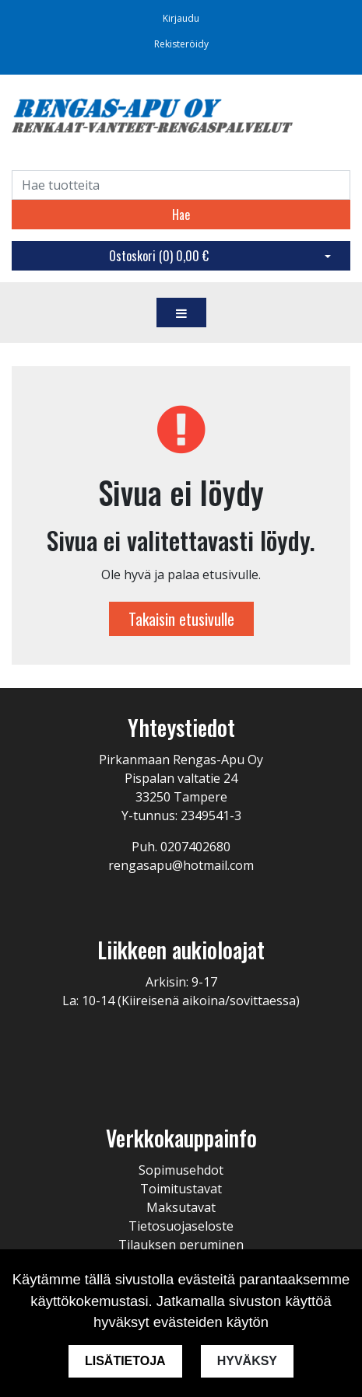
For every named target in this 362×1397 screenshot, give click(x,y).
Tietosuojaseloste (181, 1226)
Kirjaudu (181, 18)
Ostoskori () (159, 255)
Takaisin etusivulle (181, 618)
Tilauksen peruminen (181, 1244)
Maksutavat (181, 1207)
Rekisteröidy (181, 44)
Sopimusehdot (181, 1170)
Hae (181, 214)
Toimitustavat (181, 1188)
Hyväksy (247, 1360)
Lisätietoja (125, 1360)
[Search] (181, 185)
